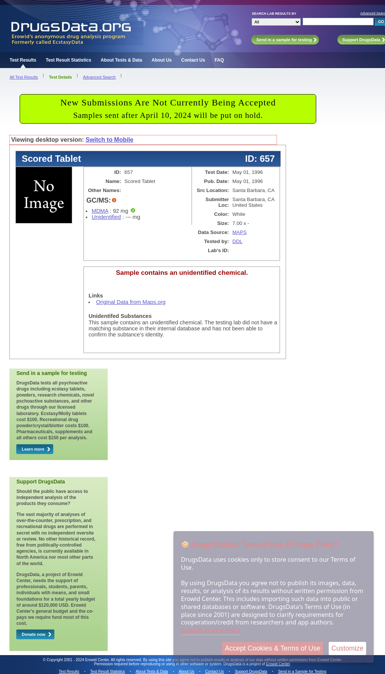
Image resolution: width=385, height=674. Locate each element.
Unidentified (106, 217)
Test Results (22, 60)
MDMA (99, 211)
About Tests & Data (121, 60)
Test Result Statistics (68, 60)
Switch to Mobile (109, 139)
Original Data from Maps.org (130, 302)
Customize (347, 648)
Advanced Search (99, 77)
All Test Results (23, 77)
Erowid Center (278, 664)
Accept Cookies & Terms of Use (272, 648)
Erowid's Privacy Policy (210, 630)
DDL (237, 241)
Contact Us (193, 60)
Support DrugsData (251, 671)
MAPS (239, 232)
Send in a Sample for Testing (302, 671)
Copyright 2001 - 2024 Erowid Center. (78, 660)
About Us (162, 60)
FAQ (219, 60)
